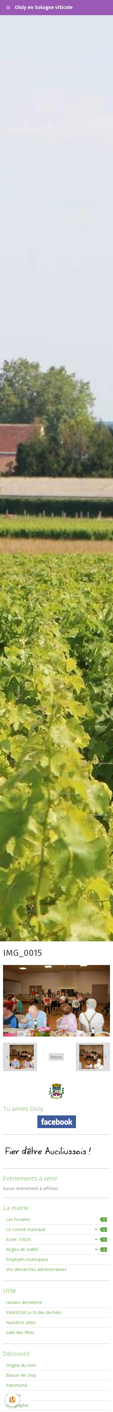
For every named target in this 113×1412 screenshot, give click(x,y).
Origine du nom (21, 1365)
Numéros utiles (21, 1322)
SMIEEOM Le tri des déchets (33, 1312)
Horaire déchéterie (24, 1302)
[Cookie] (12, 1400)
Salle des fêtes (20, 1332)
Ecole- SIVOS (56, 1239)
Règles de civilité (56, 1249)
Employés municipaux (27, 1259)
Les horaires (56, 1219)
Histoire (13, 1395)
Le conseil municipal (56, 1229)
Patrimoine (16, 1385)
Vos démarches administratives (36, 1269)
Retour (56, 1056)
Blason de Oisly (21, 1375)
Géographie (17, 1405)
